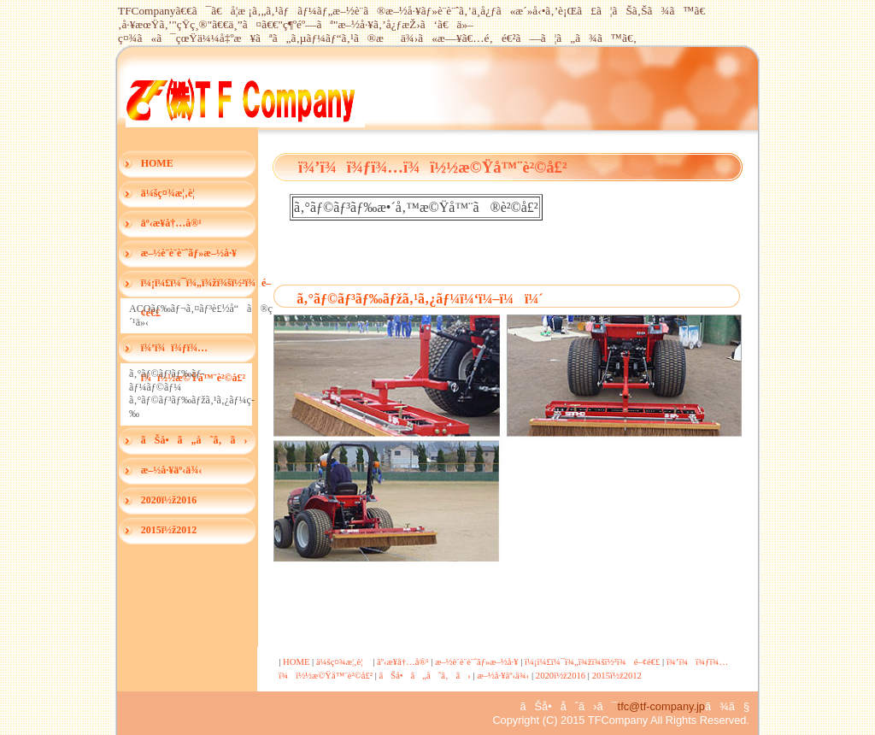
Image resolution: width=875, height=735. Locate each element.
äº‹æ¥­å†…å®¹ (171, 223)
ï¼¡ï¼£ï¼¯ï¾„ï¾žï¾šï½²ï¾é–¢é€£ (199, 287)
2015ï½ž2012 (169, 530)
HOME (157, 163)
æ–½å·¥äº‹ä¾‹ (172, 470)
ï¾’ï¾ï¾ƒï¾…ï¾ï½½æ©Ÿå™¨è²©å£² (193, 352)
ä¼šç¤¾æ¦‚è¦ (172, 193)
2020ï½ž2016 (169, 500)
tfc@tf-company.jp (661, 706)
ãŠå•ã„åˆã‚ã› (194, 440)
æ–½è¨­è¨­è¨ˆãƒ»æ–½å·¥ (189, 253)
